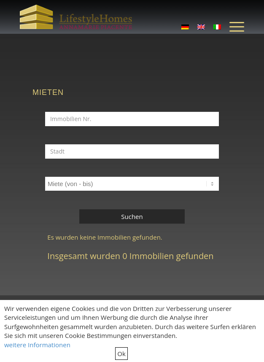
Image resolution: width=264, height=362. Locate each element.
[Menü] (232, 26)
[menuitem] (232, 26)
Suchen (132, 216)
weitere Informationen (37, 344)
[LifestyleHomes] (76, 17)
